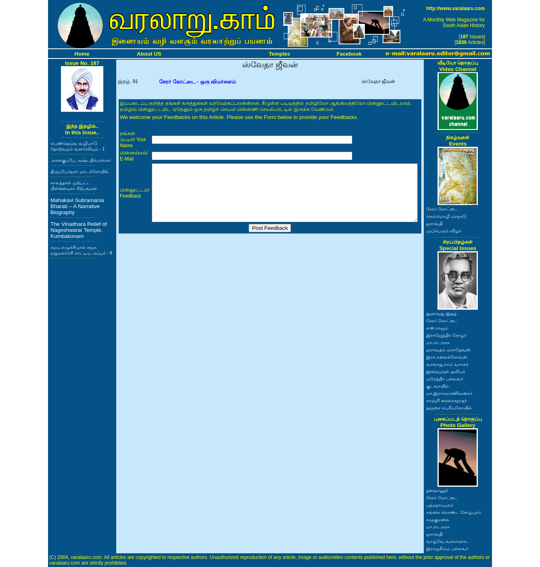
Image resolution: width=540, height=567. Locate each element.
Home (82, 54)
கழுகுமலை (437, 519)
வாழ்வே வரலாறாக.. (447, 541)
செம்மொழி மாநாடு (446, 216)
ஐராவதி (434, 223)
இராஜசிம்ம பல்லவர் (447, 548)
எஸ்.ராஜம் (437, 327)
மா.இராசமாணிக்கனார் (449, 393)
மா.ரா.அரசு (438, 342)
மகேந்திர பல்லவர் (444, 378)
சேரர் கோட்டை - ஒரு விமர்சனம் (197, 82)
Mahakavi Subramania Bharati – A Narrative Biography (77, 206)
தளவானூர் (437, 490)
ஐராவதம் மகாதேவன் (448, 349)
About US (149, 54)
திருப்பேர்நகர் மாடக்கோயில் (79, 171)
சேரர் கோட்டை (442, 208)
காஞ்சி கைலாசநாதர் (446, 400)
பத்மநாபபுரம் (440, 504)
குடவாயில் (437, 386)
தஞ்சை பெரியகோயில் (449, 407)
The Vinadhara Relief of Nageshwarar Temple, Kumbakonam (78, 230)
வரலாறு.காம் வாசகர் (447, 364)
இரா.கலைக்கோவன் (446, 356)
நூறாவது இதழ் (441, 313)
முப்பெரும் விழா (443, 230)
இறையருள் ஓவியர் (445, 371)
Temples (279, 54)
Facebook (349, 54)
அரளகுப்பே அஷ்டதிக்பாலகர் (80, 160)
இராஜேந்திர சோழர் (446, 335)
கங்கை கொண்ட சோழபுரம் (453, 512)
